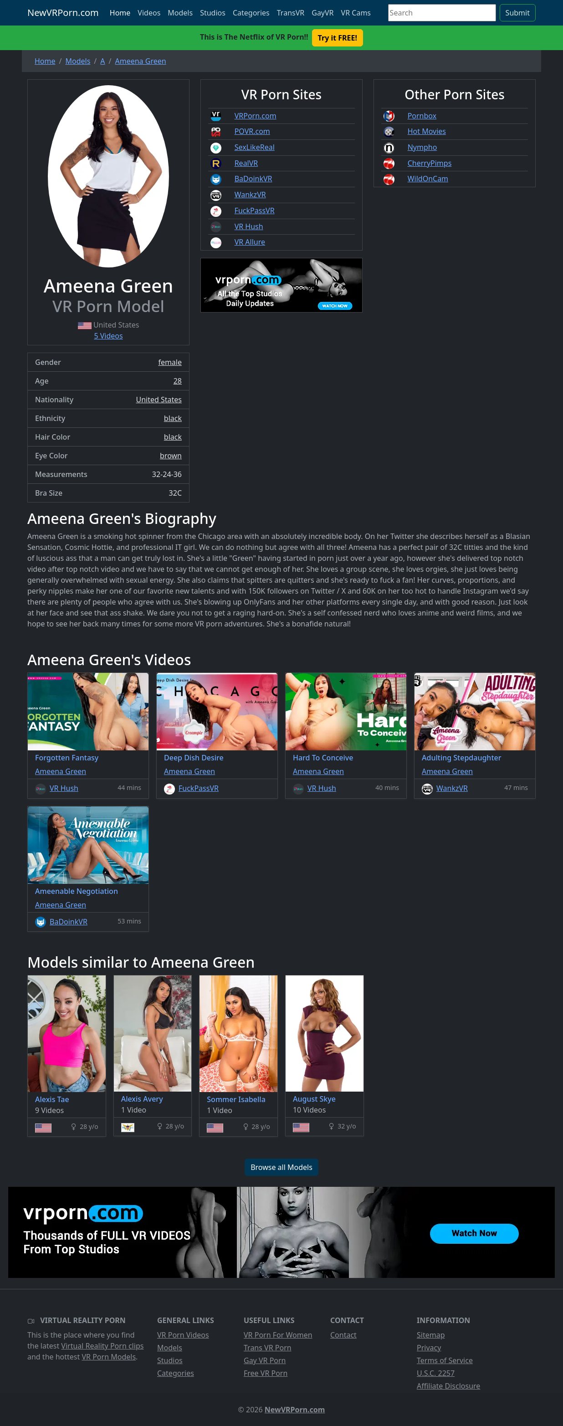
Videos (149, 13)
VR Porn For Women (278, 1335)
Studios (212, 13)
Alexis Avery (142, 1099)
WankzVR (250, 195)
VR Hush (249, 226)
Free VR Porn (265, 1373)
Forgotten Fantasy (66, 758)
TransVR (290, 13)
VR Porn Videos (183, 1335)
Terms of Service (445, 1360)
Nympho (422, 147)
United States (159, 400)
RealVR (246, 163)
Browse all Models (281, 1167)
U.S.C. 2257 (436, 1373)
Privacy (429, 1348)
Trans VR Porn (268, 1348)
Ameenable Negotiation (76, 891)
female (170, 362)
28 (178, 381)
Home (120, 13)
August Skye (314, 1099)
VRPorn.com (255, 116)
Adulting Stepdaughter (461, 758)
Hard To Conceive (323, 758)
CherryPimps (430, 163)
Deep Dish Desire (194, 758)
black (173, 418)
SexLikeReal (255, 147)
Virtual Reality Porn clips (102, 1346)
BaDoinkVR (253, 179)
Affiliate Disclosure (448, 1386)
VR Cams (356, 13)
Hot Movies (427, 131)
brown (171, 456)
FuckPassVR (255, 210)
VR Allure (250, 242)
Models (180, 13)
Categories (251, 13)
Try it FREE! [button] (337, 38)
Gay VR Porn (265, 1360)
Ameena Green (60, 771)
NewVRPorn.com (63, 12)
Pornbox (422, 116)
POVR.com (252, 131)
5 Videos (108, 336)
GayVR (322, 13)
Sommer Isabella (236, 1099)
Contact (343, 1335)
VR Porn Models (109, 1357)
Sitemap (431, 1335)
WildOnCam (428, 179)
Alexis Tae (52, 1099)
